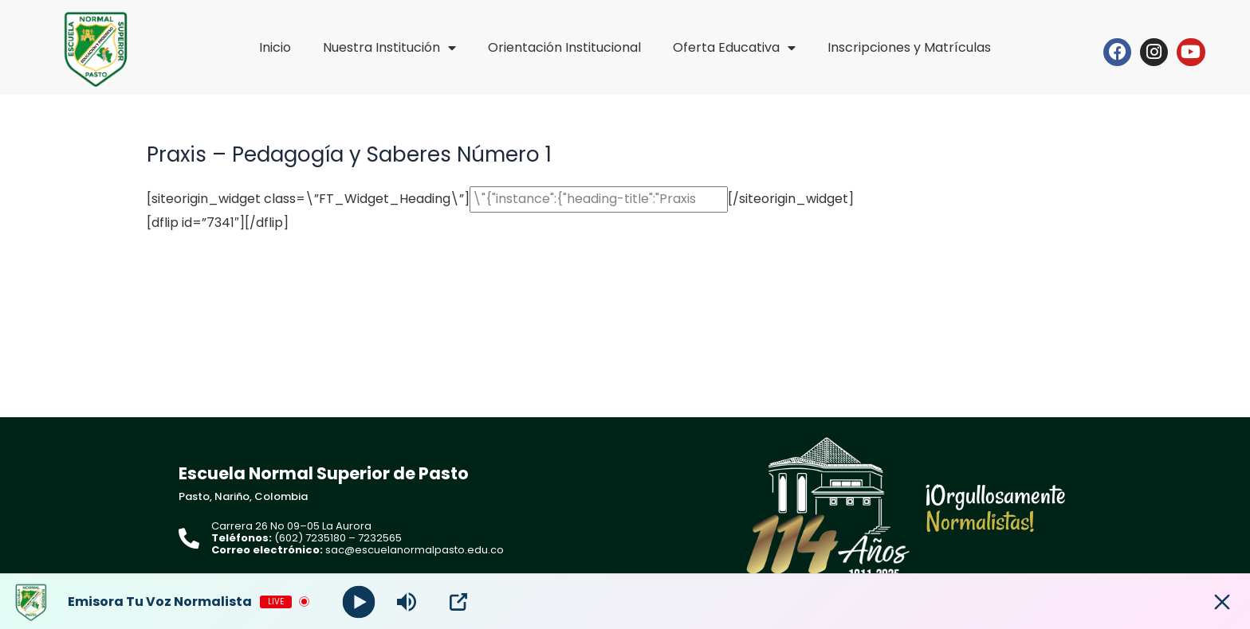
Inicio (275, 47)
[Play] (359, 601)
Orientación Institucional (564, 47)
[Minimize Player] (1222, 602)
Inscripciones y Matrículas (909, 47)
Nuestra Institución (389, 47)
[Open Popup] (458, 602)
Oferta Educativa (734, 47)
